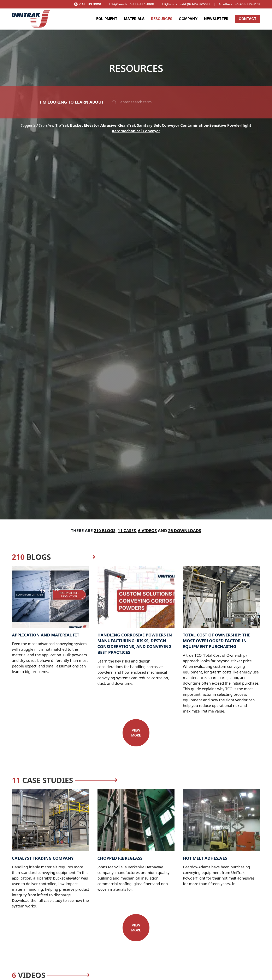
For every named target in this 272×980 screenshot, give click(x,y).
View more (136, 733)
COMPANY (188, 19)
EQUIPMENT (106, 19)
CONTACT (247, 19)
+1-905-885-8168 (247, 4)
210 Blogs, (105, 530)
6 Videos (147, 530)
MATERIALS (134, 19)
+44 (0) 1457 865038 (195, 4)
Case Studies (42, 780)
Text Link (19, 568)
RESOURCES (161, 19)
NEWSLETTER (216, 19)
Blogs (31, 557)
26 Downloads (184, 530)
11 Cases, (127, 530)
